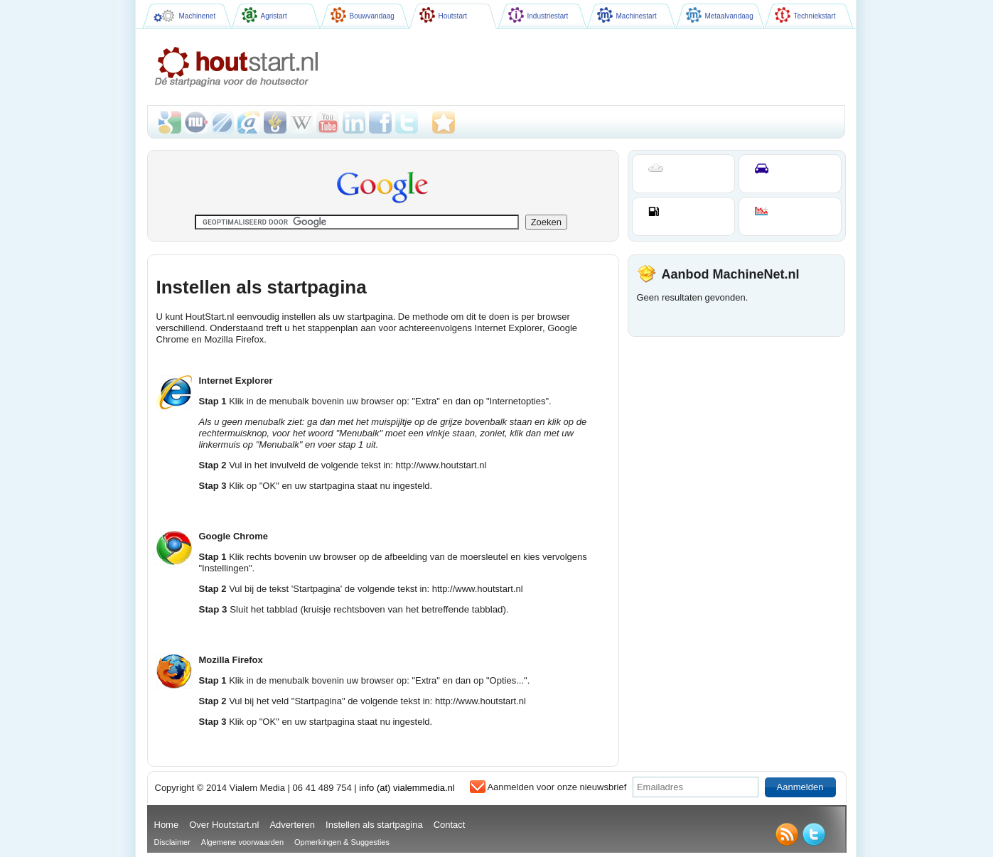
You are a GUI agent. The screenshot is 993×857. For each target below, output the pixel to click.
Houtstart (443, 15)
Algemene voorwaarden (242, 842)
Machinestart (627, 15)
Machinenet (184, 16)
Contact (450, 824)
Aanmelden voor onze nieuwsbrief (556, 787)
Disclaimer (172, 842)
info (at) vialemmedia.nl (406, 787)
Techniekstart (805, 15)
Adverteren (292, 824)
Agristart (264, 15)
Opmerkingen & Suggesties (342, 842)
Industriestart (538, 15)
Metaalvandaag (719, 15)
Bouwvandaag (362, 15)
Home (166, 824)
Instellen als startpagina (374, 824)
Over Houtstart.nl (224, 824)
